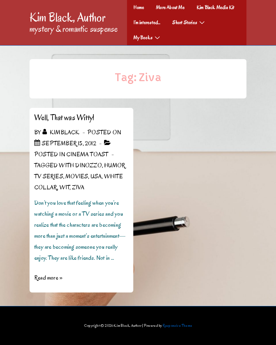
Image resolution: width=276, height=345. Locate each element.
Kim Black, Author (68, 17)
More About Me (170, 7)
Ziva (78, 187)
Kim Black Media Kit (215, 7)
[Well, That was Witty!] (69, 143)
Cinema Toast (87, 154)
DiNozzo (88, 165)
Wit (64, 187)
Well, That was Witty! (64, 117)
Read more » (48, 278)
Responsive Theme (177, 325)
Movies (76, 176)
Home (138, 7)
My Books (147, 37)
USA (96, 176)
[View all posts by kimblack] (61, 132)
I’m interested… (146, 22)
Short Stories (189, 22)
